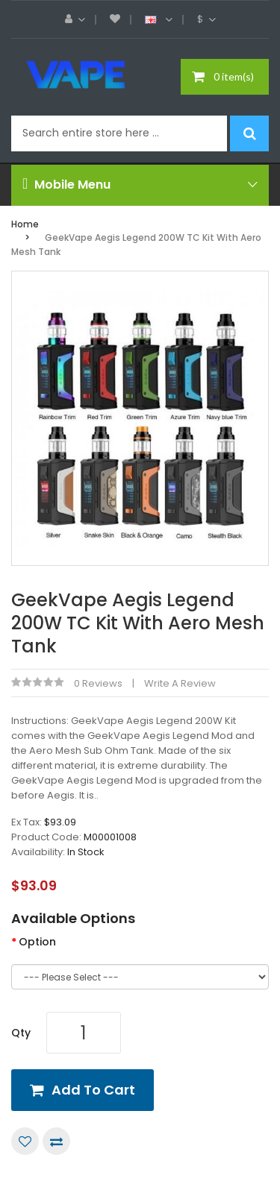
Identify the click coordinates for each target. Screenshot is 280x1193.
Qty (21, 1032)
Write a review (180, 683)
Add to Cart (93, 1089)
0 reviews (98, 683)
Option (37, 941)
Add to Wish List (25, 1141)
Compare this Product (56, 1141)
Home (25, 224)
